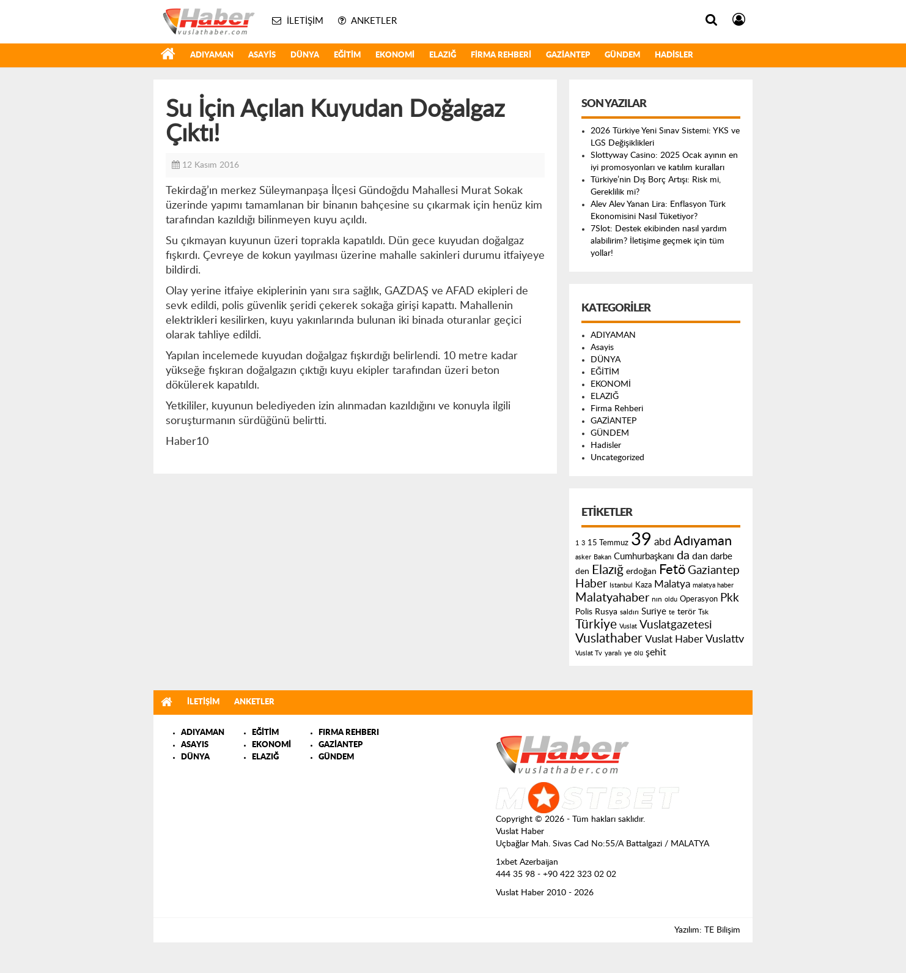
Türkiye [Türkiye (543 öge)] (596, 624)
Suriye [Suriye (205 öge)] (653, 611)
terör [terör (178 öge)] (686, 612)
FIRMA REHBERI (349, 733)
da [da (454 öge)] (683, 556)
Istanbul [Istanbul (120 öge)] (621, 585)
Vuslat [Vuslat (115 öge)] (628, 626)
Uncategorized (617, 457)
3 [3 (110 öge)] (583, 543)
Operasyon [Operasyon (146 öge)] (699, 599)
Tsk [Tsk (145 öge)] (703, 612)
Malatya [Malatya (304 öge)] (672, 584)
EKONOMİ (394, 55)
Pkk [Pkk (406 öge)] (729, 598)
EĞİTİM (347, 55)
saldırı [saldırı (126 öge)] (629, 612)
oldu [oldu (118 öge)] (671, 599)
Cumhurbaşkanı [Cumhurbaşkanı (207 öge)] (644, 556)
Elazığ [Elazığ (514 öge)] (608, 570)
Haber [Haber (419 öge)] (591, 584)
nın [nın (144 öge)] (657, 599)
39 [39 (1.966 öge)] (641, 540)
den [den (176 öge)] (582, 571)
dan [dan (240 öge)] (700, 556)
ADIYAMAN (212, 55)
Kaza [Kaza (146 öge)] (643, 585)
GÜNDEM (622, 55)
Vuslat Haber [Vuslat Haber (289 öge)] (674, 639)
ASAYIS (194, 745)
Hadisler (674, 55)
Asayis (262, 55)
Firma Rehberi (501, 55)
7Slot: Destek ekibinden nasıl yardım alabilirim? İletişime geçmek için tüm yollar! (659, 241)
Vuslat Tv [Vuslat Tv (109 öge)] (588, 653)
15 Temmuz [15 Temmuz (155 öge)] (607, 543)
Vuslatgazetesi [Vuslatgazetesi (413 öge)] (675, 625)
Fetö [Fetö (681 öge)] (672, 569)
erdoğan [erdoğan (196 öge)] (641, 571)
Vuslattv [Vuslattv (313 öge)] (724, 639)
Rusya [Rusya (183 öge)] (606, 612)
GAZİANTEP (568, 55)
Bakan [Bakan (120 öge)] (602, 557)
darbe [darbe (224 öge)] (721, 556)
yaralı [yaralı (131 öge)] (613, 653)
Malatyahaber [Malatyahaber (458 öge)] (612, 598)
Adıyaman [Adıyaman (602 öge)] (703, 541)
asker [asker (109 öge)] (583, 557)
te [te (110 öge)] (672, 612)
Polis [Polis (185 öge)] (583, 612)
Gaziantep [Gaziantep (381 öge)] (714, 570)
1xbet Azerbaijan (527, 862)
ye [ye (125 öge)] (628, 653)
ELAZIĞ (442, 55)
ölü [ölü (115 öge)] (638, 653)
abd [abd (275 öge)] (662, 542)
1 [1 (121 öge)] (577, 543)
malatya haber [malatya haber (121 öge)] (713, 585)
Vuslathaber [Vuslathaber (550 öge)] (609, 638)
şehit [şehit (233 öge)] (656, 652)
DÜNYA (304, 55)
